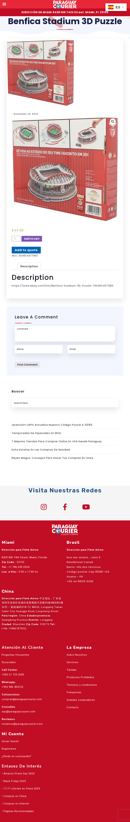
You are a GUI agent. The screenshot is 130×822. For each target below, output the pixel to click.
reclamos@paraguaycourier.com (22, 723)
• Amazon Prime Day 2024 (18, 773)
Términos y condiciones (82, 684)
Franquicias (74, 692)
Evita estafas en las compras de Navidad (41, 449)
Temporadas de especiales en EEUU (36, 433)
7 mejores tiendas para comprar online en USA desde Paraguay (57, 441)
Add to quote (26, 250)
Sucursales (9, 662)
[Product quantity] (16, 238)
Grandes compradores (81, 699)
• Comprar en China (14, 796)
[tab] (29, 266)
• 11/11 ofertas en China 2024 (21, 788)
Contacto (73, 707)
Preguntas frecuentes (15, 654)
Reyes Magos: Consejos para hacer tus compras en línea (52, 458)
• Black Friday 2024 (14, 781)
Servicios (72, 662)
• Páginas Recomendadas (18, 811)
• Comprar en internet (15, 803)
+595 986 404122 (12, 686)
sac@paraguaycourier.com (18, 711)
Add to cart (31, 238)
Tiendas (72, 669)
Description (29, 266)
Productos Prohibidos (80, 677)
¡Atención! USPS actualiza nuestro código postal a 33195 (52, 425)
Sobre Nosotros (77, 654)
